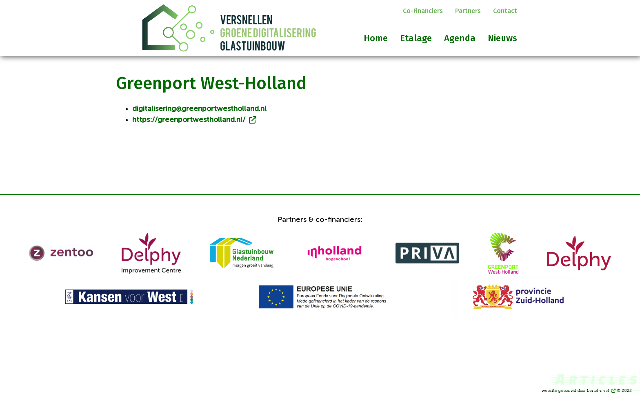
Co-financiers (423, 11)
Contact (505, 11)
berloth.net (598, 391)
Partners (468, 11)
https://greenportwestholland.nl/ (188, 120)
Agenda (460, 38)
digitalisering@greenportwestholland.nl (199, 109)
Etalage (416, 38)
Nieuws (502, 38)
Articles (594, 378)
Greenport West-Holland (211, 83)
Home (376, 38)
